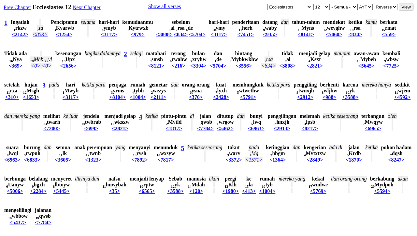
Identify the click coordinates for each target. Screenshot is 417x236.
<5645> (366, 66)
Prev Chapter (17, 7)
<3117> (109, 34)
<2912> (305, 97)
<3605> (63, 160)
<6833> (32, 160)
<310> (12, 97)
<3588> (350, 97)
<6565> (147, 191)
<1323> (93, 160)
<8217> (310, 128)
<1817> (174, 128)
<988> (329, 97)
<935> (270, 34)
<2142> (20, 34)
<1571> (254, 160)
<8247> (396, 160)
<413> (249, 191)
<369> (15, 66)
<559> (388, 34)
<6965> (373, 128)
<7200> (51, 128)
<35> (114, 191)
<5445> (61, 191)
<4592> (402, 97)
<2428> (221, 97)
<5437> (18, 222)
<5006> (15, 191)
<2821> (315, 66)
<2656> (68, 66)
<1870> (354, 160)
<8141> (306, 34)
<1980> (231, 191)
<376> (196, 97)
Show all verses (164, 6)
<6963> (256, 128)
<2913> (282, 128)
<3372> (233, 160)
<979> (137, 34)
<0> (35, 66)
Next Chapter (87, 7)
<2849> (315, 160)
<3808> (164, 34)
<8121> (156, 66)
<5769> (318, 191)
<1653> (31, 97)
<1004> (138, 97)
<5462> (225, 128)
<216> (178, 66)
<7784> (205, 128)
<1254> (64, 34)
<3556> (244, 66)
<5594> (382, 191)
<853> (40, 34)
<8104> (117, 97)
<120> (196, 191)
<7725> (391, 66)
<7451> (245, 34)
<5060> (334, 34)
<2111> (158, 97)
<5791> (248, 97)
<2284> (38, 191)
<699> (91, 128)
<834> (181, 34)
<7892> (139, 160)
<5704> (197, 34)
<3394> (198, 66)
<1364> (277, 160)
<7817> (166, 160)
